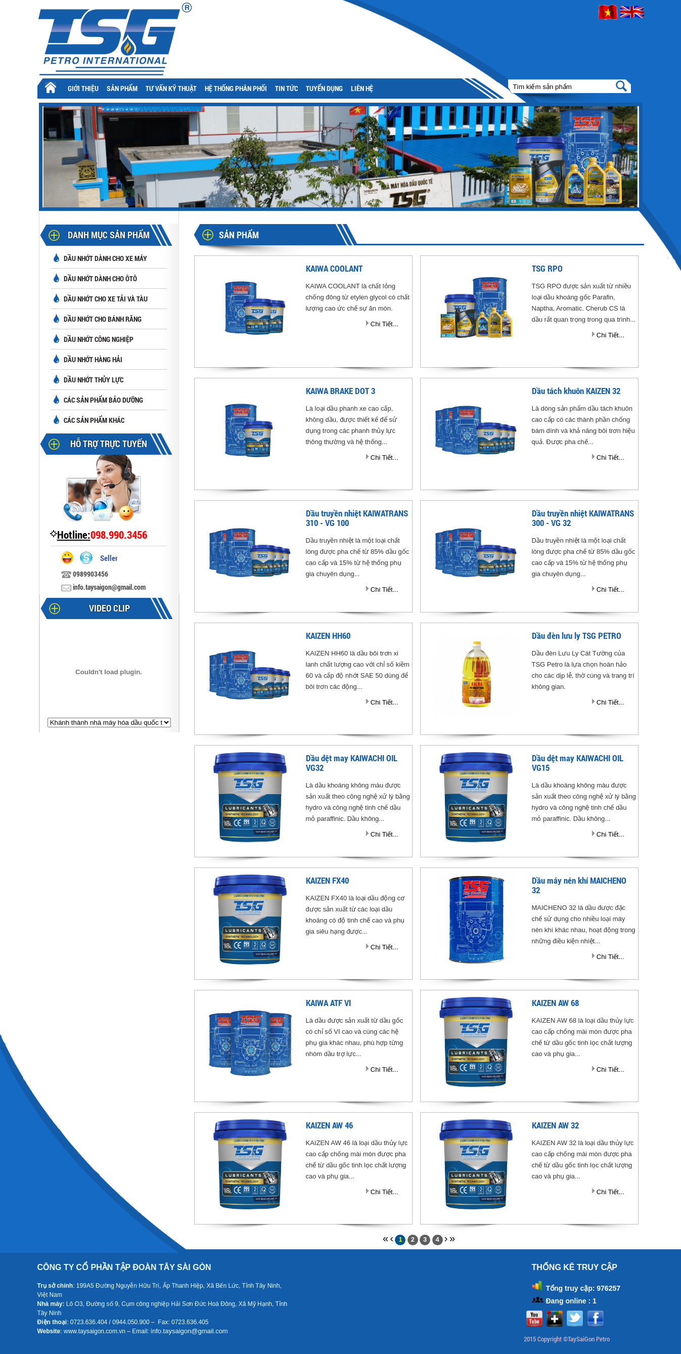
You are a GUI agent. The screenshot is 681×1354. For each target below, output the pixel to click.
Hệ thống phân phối (236, 88)
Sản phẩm (122, 88)
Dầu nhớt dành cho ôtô (100, 278)
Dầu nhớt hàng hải (93, 359)
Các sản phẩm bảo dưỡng (103, 400)
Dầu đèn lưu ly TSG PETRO (576, 635)
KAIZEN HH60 (328, 635)
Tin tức (286, 88)
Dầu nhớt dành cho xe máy (105, 258)
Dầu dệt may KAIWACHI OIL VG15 (577, 762)
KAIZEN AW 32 (555, 1125)
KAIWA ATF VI (328, 1003)
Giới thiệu (83, 88)
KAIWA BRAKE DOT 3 (340, 391)
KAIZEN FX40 (327, 880)
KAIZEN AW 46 (329, 1125)
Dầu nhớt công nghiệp (98, 339)
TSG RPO (547, 268)
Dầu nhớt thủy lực (93, 379)
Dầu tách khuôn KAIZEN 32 (576, 391)
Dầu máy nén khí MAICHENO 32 (579, 885)
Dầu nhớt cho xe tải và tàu (106, 298)
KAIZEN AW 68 (555, 1003)
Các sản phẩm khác (94, 420)
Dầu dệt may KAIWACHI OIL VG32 (351, 762)
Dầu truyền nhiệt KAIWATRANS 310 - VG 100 (357, 518)
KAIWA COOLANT (334, 268)
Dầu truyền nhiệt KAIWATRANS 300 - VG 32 (583, 518)
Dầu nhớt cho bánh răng (103, 319)
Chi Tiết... (384, 324)
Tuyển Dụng (324, 88)
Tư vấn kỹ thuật (171, 88)
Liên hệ (362, 88)
